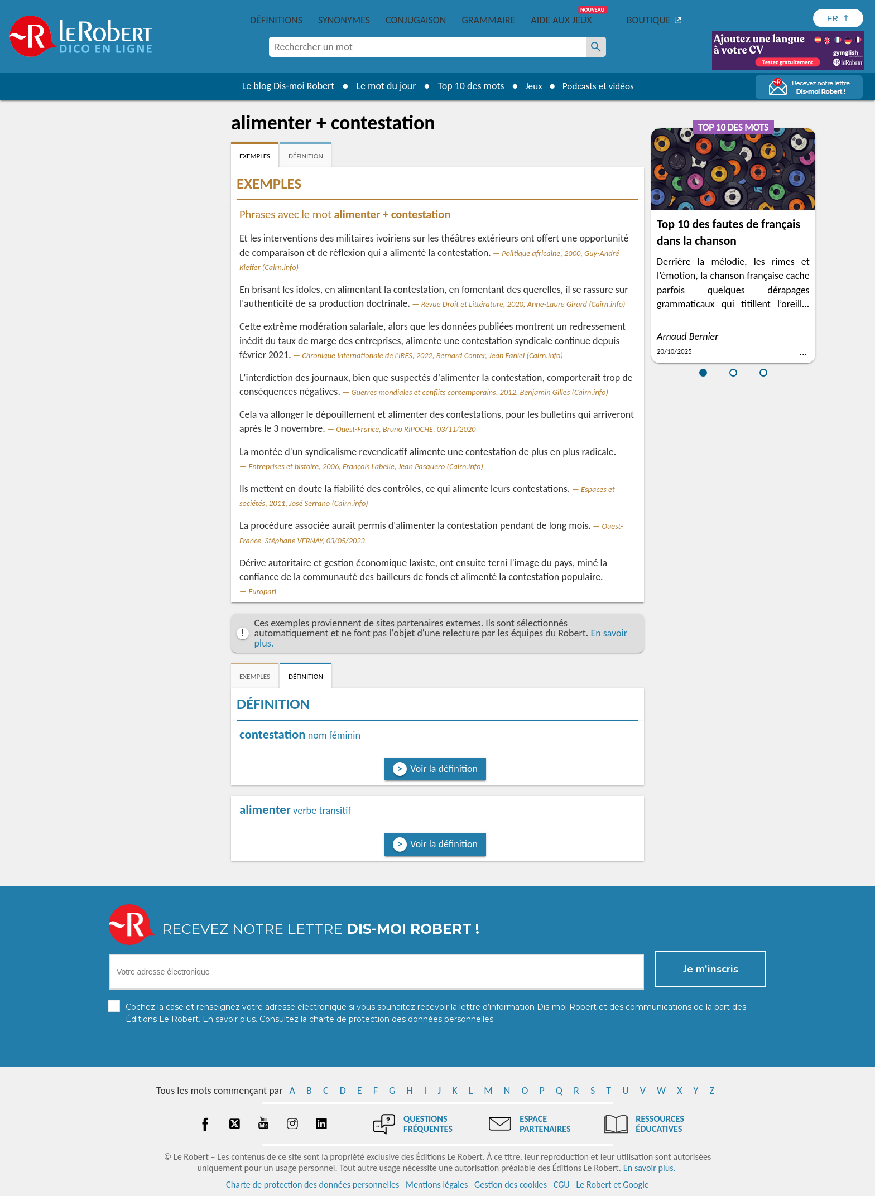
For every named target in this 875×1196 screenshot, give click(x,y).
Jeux (531, 86)
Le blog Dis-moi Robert (284, 86)
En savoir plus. (649, 1168)
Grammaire (488, 20)
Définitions (276, 20)
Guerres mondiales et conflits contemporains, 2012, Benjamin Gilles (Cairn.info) (480, 392)
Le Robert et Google (612, 1184)
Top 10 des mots (467, 86)
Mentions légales (437, 1184)
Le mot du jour (382, 86)
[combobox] (427, 47)
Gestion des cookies (510, 1184)
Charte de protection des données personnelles (312, 1184)
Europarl (262, 591)
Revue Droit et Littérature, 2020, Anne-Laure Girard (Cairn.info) (523, 304)
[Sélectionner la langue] (838, 18)
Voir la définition (444, 769)
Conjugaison (416, 20)
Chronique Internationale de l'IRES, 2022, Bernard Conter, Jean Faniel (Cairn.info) (432, 355)
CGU (562, 1184)
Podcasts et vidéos (599, 86)
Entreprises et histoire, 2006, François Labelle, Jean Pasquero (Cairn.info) (365, 466)
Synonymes (344, 20)
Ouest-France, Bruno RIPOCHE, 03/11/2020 (405, 429)
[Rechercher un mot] (596, 47)
